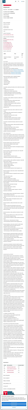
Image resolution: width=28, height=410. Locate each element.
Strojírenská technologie (10, 372)
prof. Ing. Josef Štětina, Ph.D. (7, 43)
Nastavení (14, 407)
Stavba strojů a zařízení (10, 370)
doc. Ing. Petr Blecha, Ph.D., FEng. (8, 34)
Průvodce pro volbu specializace (18, 69)
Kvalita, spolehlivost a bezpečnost (11, 368)
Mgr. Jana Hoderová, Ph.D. (7, 42)
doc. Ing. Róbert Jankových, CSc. (8, 46)
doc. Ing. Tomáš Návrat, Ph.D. (7, 47)
